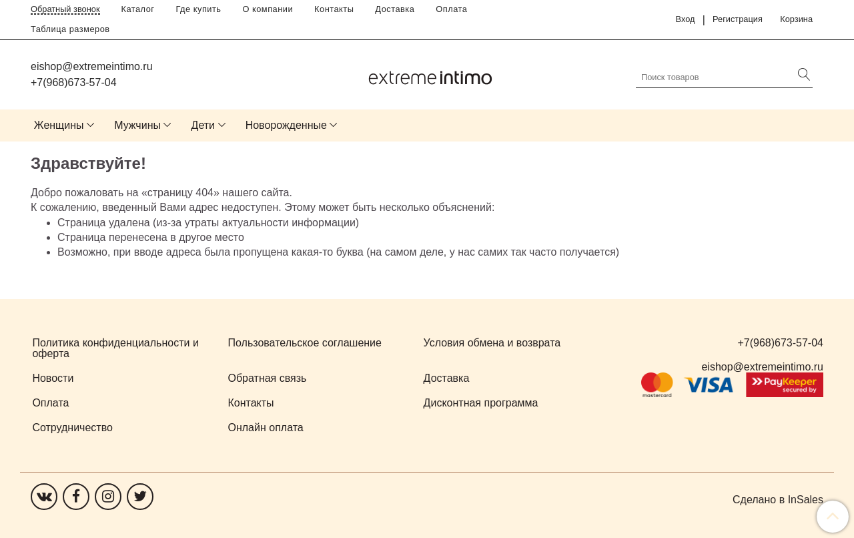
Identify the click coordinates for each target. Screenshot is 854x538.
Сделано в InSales (778, 500)
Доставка (394, 9)
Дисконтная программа (481, 403)
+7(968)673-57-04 (74, 82)
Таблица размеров (70, 29)
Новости (52, 378)
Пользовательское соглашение (305, 342)
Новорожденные (286, 125)
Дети (203, 125)
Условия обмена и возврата (492, 342)
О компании (268, 9)
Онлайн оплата (266, 427)
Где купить (199, 9)
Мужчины (137, 125)
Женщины (59, 125)
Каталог (138, 9)
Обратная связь (267, 378)
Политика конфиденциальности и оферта (115, 348)
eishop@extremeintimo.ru (92, 66)
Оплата (451, 9)
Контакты (334, 9)
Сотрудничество (72, 427)
